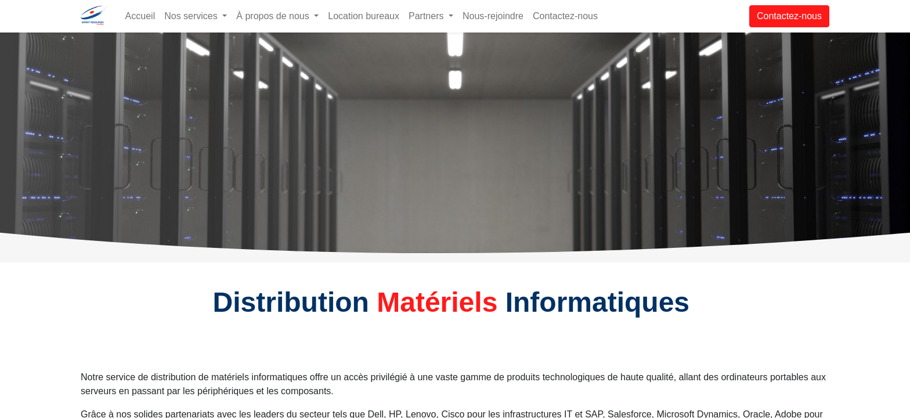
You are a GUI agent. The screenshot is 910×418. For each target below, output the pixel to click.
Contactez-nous (789, 16)
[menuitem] (140, 16)
